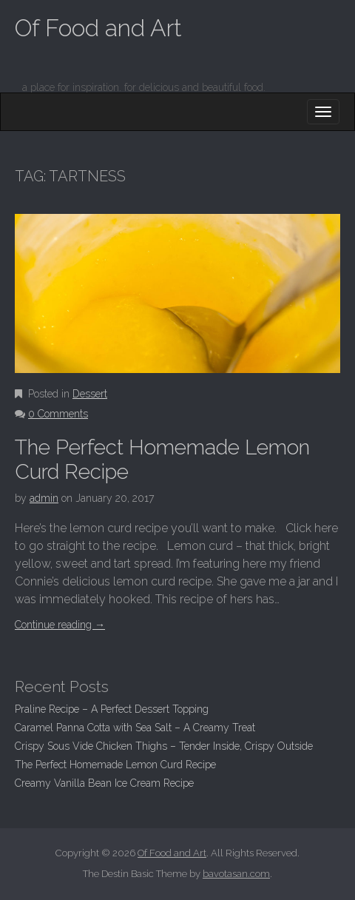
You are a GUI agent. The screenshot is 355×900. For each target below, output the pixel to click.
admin (44, 498)
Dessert (89, 394)
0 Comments (58, 414)
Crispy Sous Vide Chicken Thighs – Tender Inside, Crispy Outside (164, 746)
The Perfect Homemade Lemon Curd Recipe (115, 764)
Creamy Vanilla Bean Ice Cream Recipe (104, 783)
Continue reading (60, 625)
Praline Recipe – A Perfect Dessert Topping (112, 709)
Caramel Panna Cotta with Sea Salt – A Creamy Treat (135, 727)
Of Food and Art (98, 27)
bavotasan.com (236, 873)
